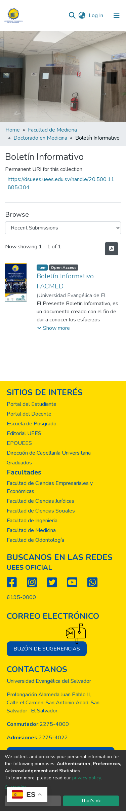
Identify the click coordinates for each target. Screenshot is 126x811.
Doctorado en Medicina (40, 138)
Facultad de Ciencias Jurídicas (40, 501)
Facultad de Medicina (52, 130)
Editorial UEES (24, 433)
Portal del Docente (29, 414)
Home (12, 130)
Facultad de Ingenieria (32, 520)
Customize (16, 787)
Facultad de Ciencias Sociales (41, 511)
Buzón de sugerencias (50, 647)
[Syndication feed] (111, 248)
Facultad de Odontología (35, 540)
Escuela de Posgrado (31, 423)
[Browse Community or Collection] (63, 227)
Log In (96, 15)
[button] (81, 15)
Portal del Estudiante (31, 404)
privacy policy (86, 778)
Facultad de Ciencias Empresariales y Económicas (50, 487)
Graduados (19, 462)
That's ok (91, 801)
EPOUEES (19, 443)
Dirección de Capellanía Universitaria (49, 453)
